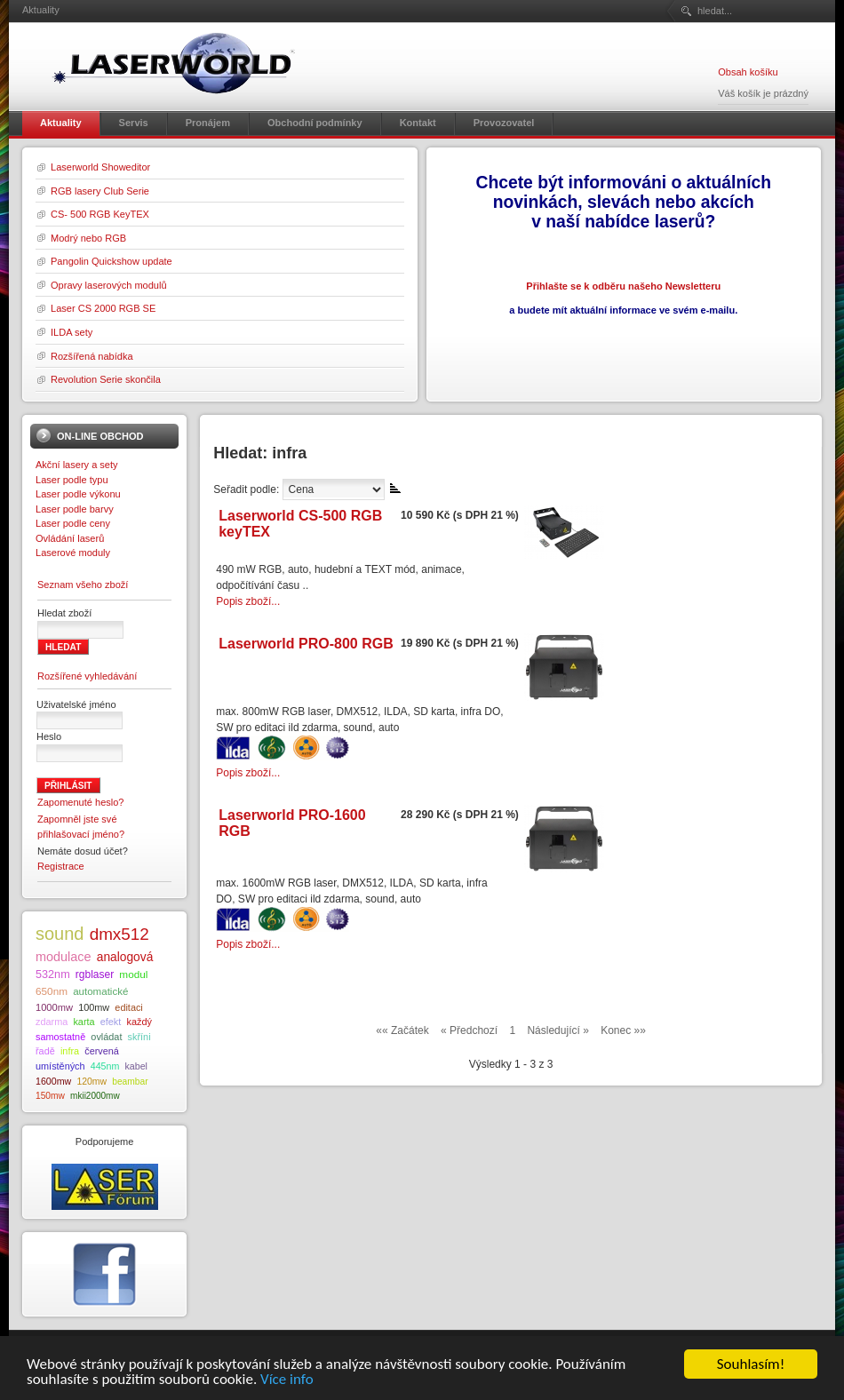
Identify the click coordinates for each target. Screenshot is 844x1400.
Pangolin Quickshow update (111, 261)
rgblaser (95, 974)
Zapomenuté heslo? (80, 802)
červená (101, 1051)
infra (69, 1051)
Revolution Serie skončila (106, 379)
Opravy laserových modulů (109, 285)
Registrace (60, 866)
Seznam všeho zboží (82, 584)
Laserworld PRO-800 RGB (306, 643)
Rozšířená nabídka (92, 356)
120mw (91, 1081)
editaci (128, 1007)
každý (138, 1021)
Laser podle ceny (73, 523)
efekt (111, 1021)
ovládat (106, 1036)
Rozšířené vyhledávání (87, 676)
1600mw (53, 1081)
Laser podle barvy (75, 509)
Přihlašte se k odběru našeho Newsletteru (623, 286)
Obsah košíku (747, 72)
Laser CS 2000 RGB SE (103, 308)
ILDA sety (71, 332)
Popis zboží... (248, 601)
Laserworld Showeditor (100, 167)
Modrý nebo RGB (88, 238)
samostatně (60, 1036)
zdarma (52, 1021)
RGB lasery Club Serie (100, 191)
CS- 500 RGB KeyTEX (100, 214)
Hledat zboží (64, 613)
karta (83, 1021)
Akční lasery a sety (77, 464)
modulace (64, 957)
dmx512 (119, 934)
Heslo (48, 736)
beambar (129, 1081)
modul (133, 974)
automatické (100, 991)
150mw (50, 1096)
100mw (93, 1007)
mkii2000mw (95, 1096)
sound (60, 933)
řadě (45, 1051)
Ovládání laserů (70, 538)
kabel (135, 1066)
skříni (139, 1036)
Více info (287, 1380)
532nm (53, 974)
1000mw (54, 1007)
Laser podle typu (72, 479)
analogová (125, 957)
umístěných (60, 1066)
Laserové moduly (73, 552)
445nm (105, 1066)
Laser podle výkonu (78, 494)
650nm (52, 991)
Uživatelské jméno (76, 704)
